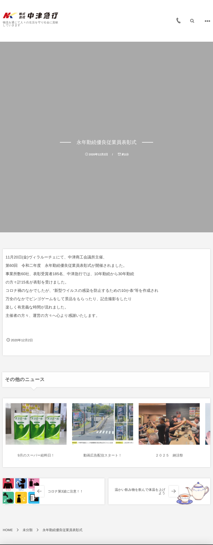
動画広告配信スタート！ (102, 458)
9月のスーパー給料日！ (36, 458)
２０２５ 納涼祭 (169, 458)
